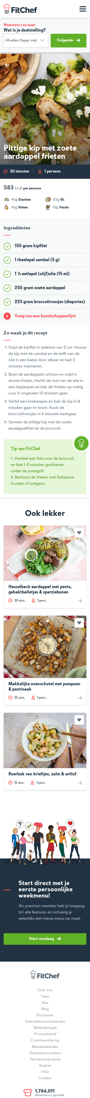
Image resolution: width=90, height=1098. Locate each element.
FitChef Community (20, 9)
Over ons (45, 990)
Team (45, 996)
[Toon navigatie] (82, 9)
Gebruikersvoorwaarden (45, 1022)
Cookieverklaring (45, 1040)
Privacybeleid (45, 1034)
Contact (45, 1078)
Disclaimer (45, 1015)
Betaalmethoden (45, 1047)
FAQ (45, 1072)
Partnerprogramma (45, 1059)
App (45, 1003)
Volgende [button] (68, 40)
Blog (45, 1009)
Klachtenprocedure (45, 1053)
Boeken (45, 1066)
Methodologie (45, 1028)
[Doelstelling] (26, 40)
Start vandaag (45, 939)
